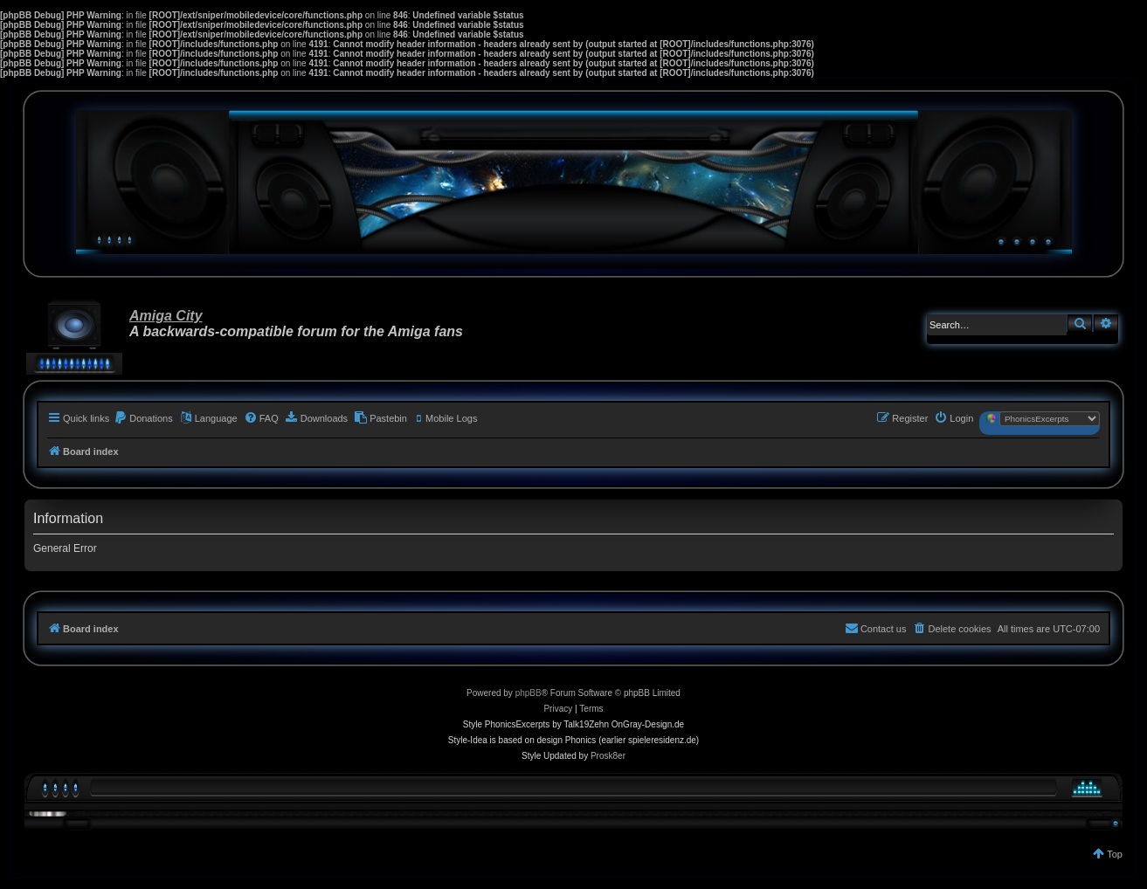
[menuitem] (143, 418)
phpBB (528, 693)
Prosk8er (608, 756)
